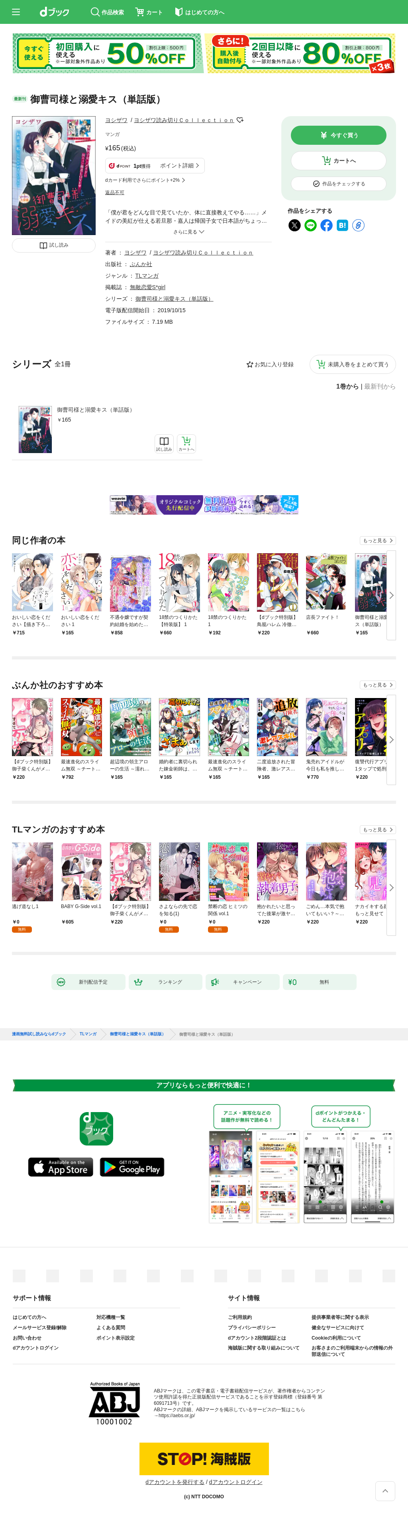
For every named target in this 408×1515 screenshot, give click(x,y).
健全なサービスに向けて (338, 1327)
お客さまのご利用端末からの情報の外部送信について (352, 1351)
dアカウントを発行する (174, 1482)
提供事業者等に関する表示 (340, 1317)
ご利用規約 (240, 1317)
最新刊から (380, 386)
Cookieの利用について (336, 1338)
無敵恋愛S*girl (147, 287)
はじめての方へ (29, 1317)
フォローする (240, 120)
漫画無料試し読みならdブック (39, 1034)
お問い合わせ (27, 1338)
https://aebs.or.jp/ (177, 1415)
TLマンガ (147, 275)
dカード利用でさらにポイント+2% (142, 180)
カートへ (344, 161)
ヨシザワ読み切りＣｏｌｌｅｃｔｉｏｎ (184, 120)
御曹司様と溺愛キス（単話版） (96, 409)
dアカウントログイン (36, 1348)
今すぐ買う (345, 135)
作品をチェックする (343, 184)
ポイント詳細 (177, 165)
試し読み (59, 245)
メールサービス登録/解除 (40, 1327)
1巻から (347, 386)
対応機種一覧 (110, 1317)
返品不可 (114, 192)
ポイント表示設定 (115, 1338)
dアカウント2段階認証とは (257, 1338)
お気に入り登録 (274, 364)
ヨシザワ (116, 120)
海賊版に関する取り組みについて (264, 1348)
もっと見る (375, 540)
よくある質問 (110, 1327)
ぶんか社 (141, 264)
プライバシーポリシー (252, 1327)
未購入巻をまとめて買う (358, 364)
